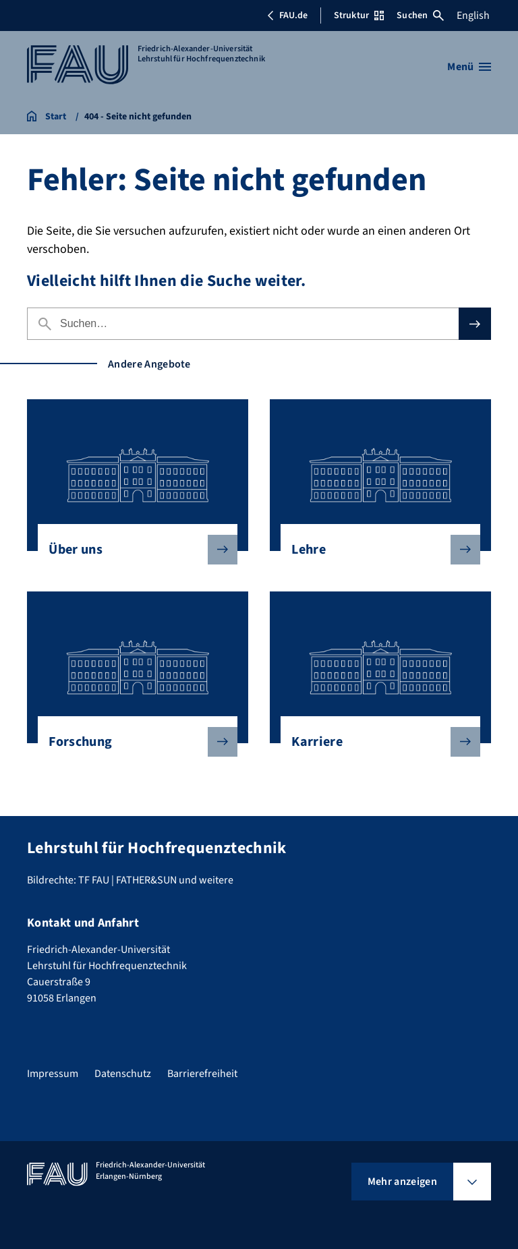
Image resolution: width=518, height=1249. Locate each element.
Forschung (132, 742)
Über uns (132, 549)
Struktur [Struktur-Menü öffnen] (359, 15)
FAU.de (287, 15)
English (473, 15)
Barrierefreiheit (202, 1073)
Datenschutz (122, 1073)
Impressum (52, 1073)
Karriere (374, 742)
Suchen (420, 15)
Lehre (374, 549)
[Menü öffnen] (469, 67)
